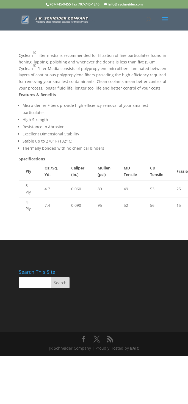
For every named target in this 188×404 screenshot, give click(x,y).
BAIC (134, 348)
